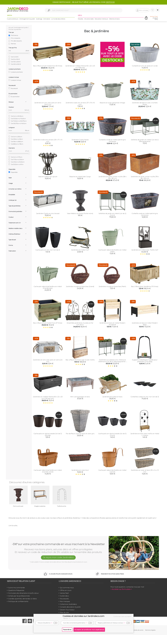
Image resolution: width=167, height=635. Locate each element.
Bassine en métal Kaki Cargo (80, 177)
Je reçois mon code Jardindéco (58, 557)
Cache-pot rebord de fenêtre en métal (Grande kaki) (48, 287)
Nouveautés (64, 599)
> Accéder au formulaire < (121, 589)
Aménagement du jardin (27, 19)
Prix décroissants (16, 41)
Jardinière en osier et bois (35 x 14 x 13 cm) (145, 471)
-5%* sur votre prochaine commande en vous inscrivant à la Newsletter (58, 543)
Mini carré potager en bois (80, 397)
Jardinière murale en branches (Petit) (112, 286)
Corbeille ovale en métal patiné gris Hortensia (145, 214)
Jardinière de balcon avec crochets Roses (145, 103)
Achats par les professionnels (19, 596)
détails (67, 618)
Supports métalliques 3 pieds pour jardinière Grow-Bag (144, 360)
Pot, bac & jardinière (15, 29)
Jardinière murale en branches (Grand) (80, 286)
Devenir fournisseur (67, 610)
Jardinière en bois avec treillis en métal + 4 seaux (144, 434)
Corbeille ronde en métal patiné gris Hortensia (112, 140)
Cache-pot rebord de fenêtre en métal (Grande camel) (48, 471)
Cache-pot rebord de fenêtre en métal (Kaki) (112, 251)
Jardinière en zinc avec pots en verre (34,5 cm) (47, 103)
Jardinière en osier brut (80, 470)
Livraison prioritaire (16, 72)
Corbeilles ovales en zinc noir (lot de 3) (145, 397)
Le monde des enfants (58, 19)
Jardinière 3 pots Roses (80, 140)
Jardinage (39, 19)
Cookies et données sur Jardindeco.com (83, 616)
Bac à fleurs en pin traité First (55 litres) (47, 66)
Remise (13, 43)
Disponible (13, 172)
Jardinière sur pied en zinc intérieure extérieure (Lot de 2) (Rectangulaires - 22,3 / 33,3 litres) (112, 361)
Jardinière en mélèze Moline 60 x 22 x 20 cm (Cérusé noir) (48, 397)
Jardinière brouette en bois (112, 397)
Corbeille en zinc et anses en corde (145, 66)
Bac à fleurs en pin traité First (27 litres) (47, 323)
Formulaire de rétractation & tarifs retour (23, 593)
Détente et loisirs (114, 19)
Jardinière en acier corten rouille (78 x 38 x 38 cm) (145, 177)
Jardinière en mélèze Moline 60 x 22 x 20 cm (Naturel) (80, 66)
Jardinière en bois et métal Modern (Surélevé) (112, 324)
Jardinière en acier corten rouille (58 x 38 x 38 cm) (112, 177)
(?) (51, 623)
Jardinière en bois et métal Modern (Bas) (145, 324)
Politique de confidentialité (18, 601)
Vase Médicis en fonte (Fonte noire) (80, 213)
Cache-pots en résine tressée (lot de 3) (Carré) (112, 434)
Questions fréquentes (16, 590)
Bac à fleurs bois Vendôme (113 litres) (144, 286)
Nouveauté (13, 88)
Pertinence (14, 35)
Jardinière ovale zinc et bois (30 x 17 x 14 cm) (47, 140)
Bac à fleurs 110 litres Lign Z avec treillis (80, 360)
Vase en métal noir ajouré (47, 177)
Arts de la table (89, 19)
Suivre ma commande (16, 588)
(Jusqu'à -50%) (154, 18)
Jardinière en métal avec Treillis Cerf (144, 250)
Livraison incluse (15, 80)
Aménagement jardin (21, 27)
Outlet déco (64, 596)
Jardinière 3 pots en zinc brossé (47, 213)
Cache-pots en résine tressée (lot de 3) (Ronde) (48, 434)
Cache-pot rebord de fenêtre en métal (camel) (112, 471)
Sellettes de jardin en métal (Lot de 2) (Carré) (112, 214)
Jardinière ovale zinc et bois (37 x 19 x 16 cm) (80, 103)
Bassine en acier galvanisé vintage (112, 103)
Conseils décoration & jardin (70, 607)
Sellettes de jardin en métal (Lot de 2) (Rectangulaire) (145, 140)
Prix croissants (15, 38)
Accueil (11, 27)
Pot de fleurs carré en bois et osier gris (80, 434)
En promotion (14, 96)
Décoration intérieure (101, 19)
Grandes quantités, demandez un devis (22, 599)
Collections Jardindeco (68, 604)
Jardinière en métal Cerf (80, 250)
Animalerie (46, 19)
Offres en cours (65, 590)
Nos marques (65, 601)
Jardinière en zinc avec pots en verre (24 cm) (47, 360)
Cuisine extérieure (12, 19)
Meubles (80, 19)
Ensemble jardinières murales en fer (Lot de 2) (80, 324)
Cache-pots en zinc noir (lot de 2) (48, 250)
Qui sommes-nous (67, 588)
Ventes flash (64, 593)
